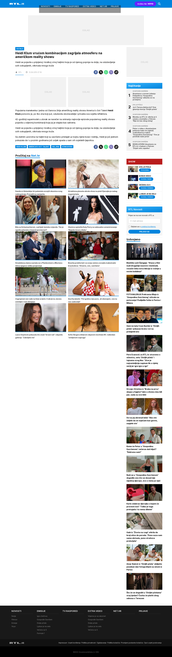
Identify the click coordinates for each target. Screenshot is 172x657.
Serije (13, 616)
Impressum (63, 642)
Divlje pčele (41, 623)
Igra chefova (42, 616)
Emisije (57, 4)
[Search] (159, 4)
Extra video (89, 4)
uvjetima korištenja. (148, 227)
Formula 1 (40, 632)
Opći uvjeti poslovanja (152, 642)
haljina (55, 147)
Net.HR (103, 4)
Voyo (13, 626)
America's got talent (39, 147)
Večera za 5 (42, 629)
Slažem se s (143, 227)
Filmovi (14, 619)
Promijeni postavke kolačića (132, 642)
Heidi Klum (21, 147)
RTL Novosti (135, 209)
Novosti (45, 4)
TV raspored (72, 4)
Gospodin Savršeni (44, 619)
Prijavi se (144, 231)
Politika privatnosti (88, 642)
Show (132, 161)
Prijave (115, 4)
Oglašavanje (101, 642)
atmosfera (67, 147)
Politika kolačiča (113, 642)
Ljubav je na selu (43, 626)
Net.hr (35, 155)
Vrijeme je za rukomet (97, 616)
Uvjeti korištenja (74, 642)
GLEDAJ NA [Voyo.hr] (145, 4)
